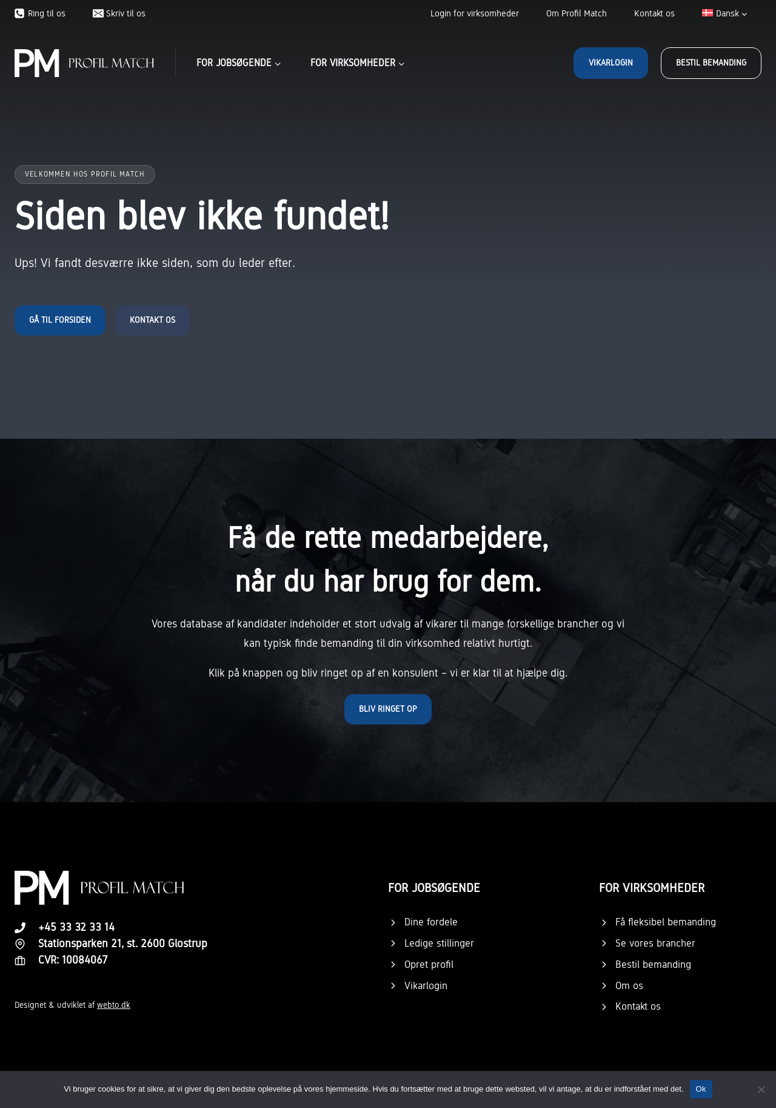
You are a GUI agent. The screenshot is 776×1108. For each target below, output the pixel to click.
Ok (701, 1088)
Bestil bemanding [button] (711, 63)
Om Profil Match (576, 13)
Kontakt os (654, 13)
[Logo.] (99, 888)
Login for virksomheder (474, 13)
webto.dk (113, 1004)
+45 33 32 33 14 (76, 927)
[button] (388, 709)
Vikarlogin (611, 63)
